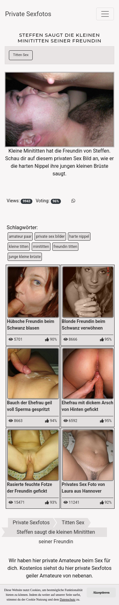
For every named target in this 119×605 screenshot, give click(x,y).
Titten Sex (21, 55)
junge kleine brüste (25, 257)
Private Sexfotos (28, 14)
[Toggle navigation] (105, 14)
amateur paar (20, 236)
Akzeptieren (101, 592)
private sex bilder (50, 236)
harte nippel (79, 236)
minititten (41, 246)
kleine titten (19, 246)
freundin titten (65, 246)
